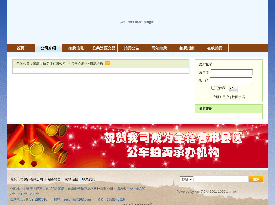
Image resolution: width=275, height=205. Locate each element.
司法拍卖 (159, 48)
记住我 (220, 88)
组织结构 (96, 64)
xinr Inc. (232, 192)
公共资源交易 (103, 48)
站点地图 (54, 179)
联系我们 (88, 179)
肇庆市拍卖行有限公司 (49, 64)
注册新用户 (221, 97)
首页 (20, 48)
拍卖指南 (187, 48)
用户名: (204, 72)
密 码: (204, 80)
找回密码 (238, 97)
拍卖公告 (131, 48)
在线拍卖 (214, 48)
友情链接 (71, 179)
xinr (197, 192)
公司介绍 (48, 48)
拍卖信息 (76, 48)
